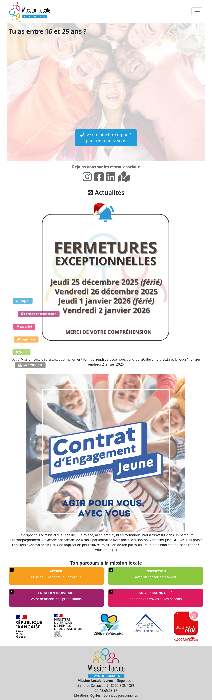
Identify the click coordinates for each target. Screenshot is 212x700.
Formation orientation (39, 314)
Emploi (22, 301)
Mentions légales (87, 695)
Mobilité (24, 326)
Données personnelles (120, 695)
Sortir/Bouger (30, 365)
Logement (26, 339)
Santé (21, 352)
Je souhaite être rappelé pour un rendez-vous (106, 138)
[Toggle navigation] (197, 11)
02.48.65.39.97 (106, 690)
